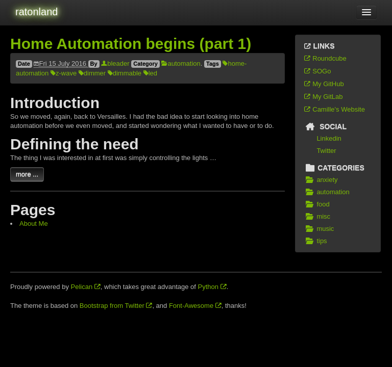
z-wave (64, 73)
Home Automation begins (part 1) (130, 43)
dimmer (92, 73)
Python (212, 287)
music (318, 228)
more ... (27, 174)
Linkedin (328, 138)
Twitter (326, 150)
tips (315, 241)
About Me (33, 223)
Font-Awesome (195, 305)
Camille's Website (334, 109)
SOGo (317, 71)
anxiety (320, 180)
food (316, 204)
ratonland (36, 11)
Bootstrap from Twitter (116, 305)
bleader (115, 63)
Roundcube (325, 58)
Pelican (86, 287)
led (150, 73)
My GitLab (323, 96)
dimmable (124, 73)
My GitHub (323, 84)
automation (180, 63)
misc (316, 216)
